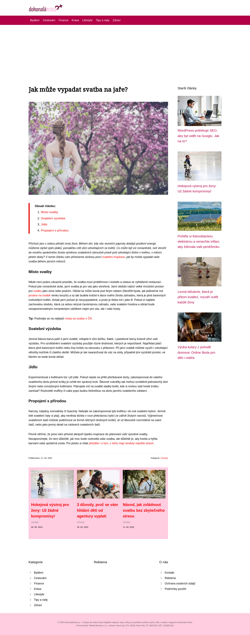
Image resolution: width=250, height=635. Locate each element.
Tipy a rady (102, 20)
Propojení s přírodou (55, 230)
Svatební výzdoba (53, 218)
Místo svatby (49, 212)
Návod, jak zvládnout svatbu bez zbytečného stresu (144, 510)
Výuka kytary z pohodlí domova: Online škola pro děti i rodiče (196, 352)
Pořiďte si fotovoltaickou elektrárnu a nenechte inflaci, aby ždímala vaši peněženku (199, 241)
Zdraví (117, 20)
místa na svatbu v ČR (78, 318)
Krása (75, 20)
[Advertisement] (125, 48)
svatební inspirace (113, 257)
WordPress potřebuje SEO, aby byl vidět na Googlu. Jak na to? (198, 136)
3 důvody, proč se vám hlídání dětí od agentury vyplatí (97, 510)
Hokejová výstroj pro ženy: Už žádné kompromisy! (50, 510)
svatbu (37, 291)
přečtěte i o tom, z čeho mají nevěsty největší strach (121, 443)
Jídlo (44, 224)
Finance (64, 20)
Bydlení (35, 20)
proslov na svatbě (40, 295)
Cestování (49, 20)
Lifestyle (87, 20)
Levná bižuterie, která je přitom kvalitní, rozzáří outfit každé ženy (198, 297)
